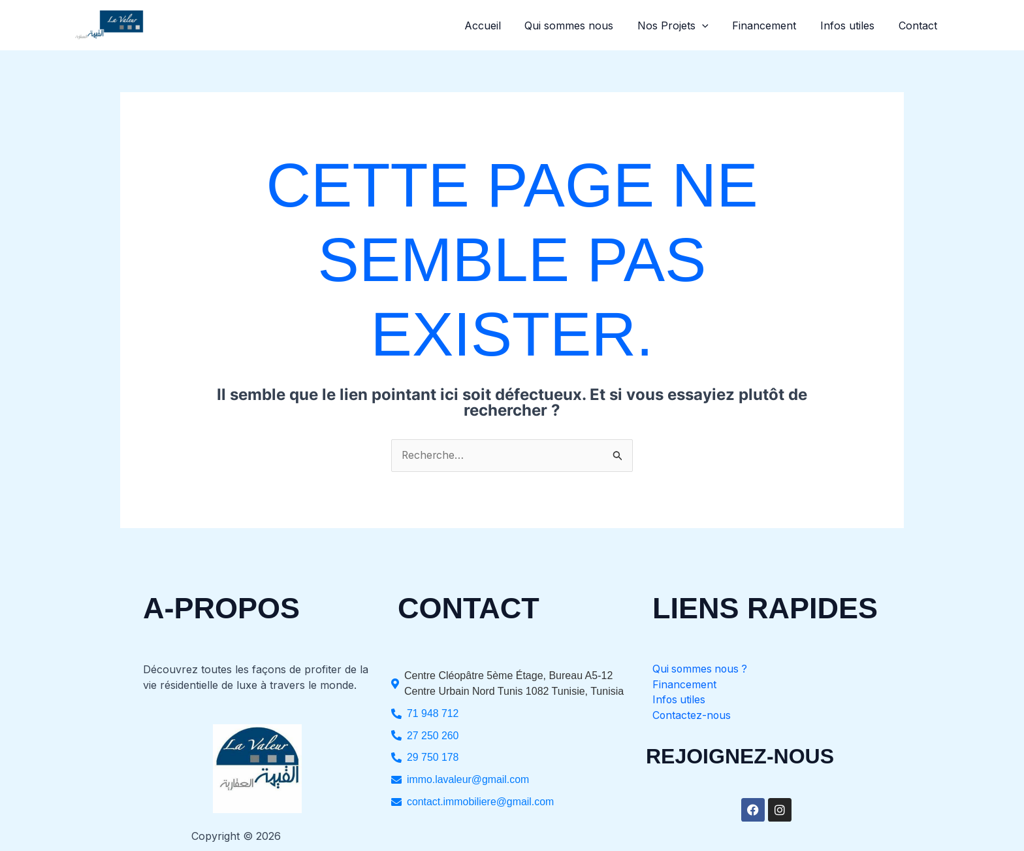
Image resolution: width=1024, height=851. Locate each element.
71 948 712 (433, 713)
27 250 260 (433, 735)
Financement (772, 25)
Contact (919, 25)
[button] (712, 25)
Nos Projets (683, 25)
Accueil (499, 25)
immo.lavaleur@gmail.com (468, 780)
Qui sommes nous (582, 25)
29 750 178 (433, 757)
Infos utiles (852, 25)
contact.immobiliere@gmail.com (481, 802)
